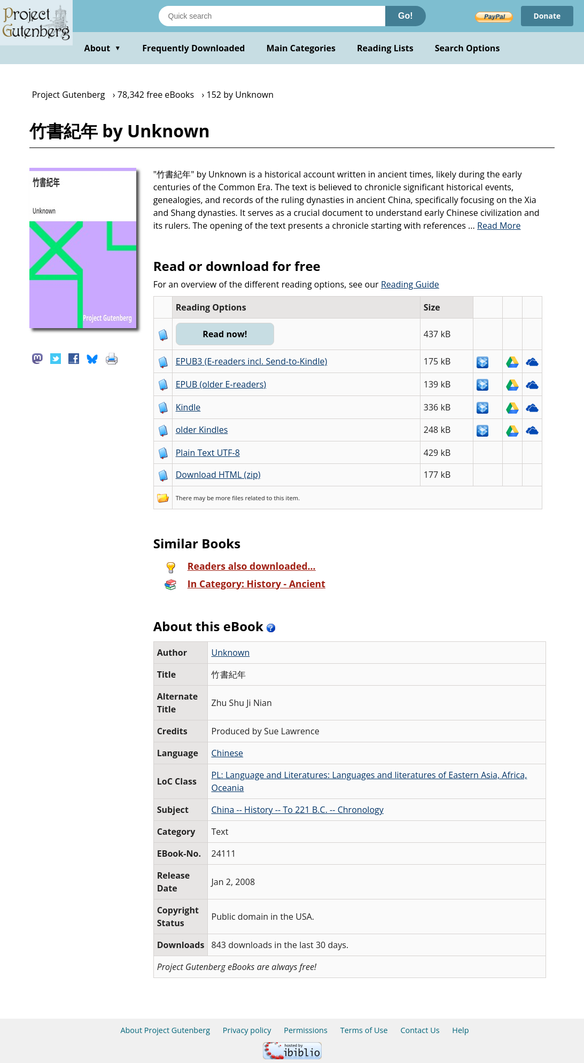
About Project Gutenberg (165, 1030)
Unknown (230, 652)
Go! (405, 15)
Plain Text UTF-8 (208, 453)
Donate (546, 16)
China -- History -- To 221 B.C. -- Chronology (297, 810)
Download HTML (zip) (218, 474)
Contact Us (419, 1030)
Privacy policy (247, 1030)
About (102, 48)
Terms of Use (364, 1030)
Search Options (467, 48)
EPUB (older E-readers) (221, 384)
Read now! (225, 334)
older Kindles (202, 430)
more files (229, 498)
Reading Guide (410, 284)
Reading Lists (385, 48)
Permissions (306, 1030)
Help (460, 1030)
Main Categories (301, 48)
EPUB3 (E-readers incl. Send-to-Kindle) (252, 361)
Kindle (188, 407)
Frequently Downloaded (193, 48)
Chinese (227, 753)
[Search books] (272, 16)
